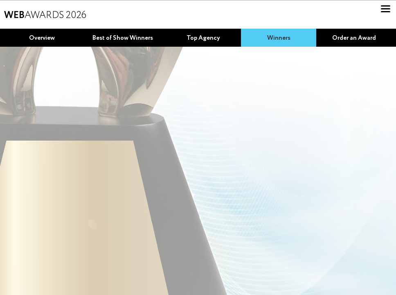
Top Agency (203, 38)
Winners (278, 38)
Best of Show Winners (122, 38)
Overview (42, 38)
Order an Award (354, 38)
